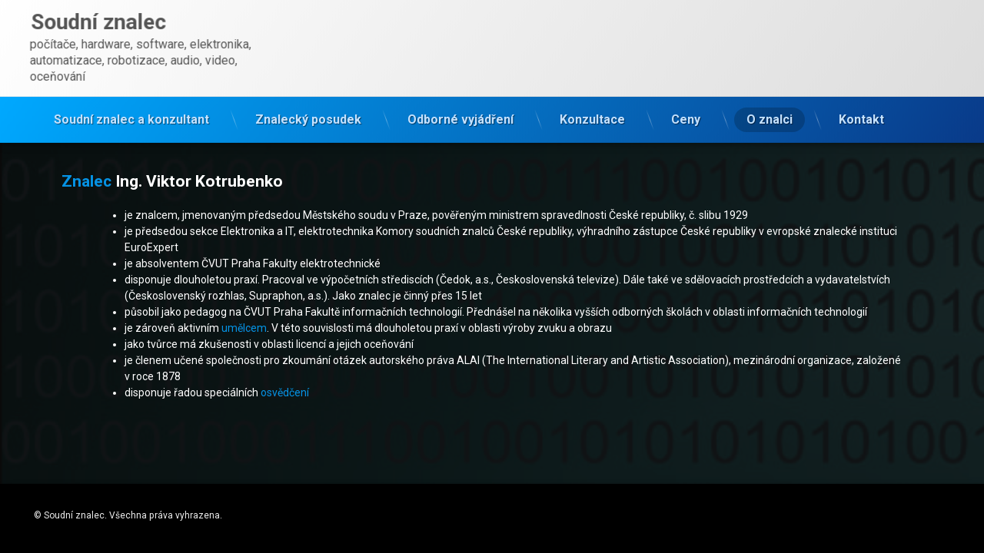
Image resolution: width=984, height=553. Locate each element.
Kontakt (861, 115)
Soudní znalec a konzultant (131, 115)
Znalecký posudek (308, 115)
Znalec (86, 181)
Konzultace (592, 115)
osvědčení (285, 392)
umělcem (244, 328)
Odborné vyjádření (460, 115)
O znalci (769, 115)
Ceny (685, 115)
